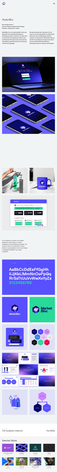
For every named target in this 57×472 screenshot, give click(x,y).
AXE (8, 466)
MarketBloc (21, 453)
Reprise (49, 453)
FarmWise (35, 453)
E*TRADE (49, 466)
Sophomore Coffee (35, 466)
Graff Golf (22, 466)
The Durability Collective (8, 453)
